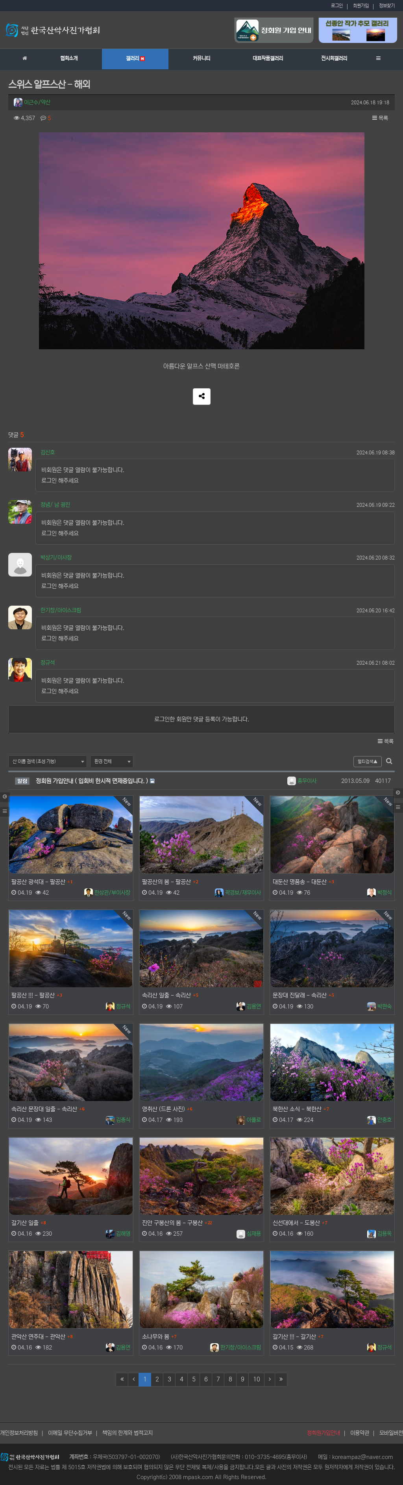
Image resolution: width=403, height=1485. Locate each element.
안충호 (379, 1120)
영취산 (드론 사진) (163, 1109)
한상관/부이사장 (107, 893)
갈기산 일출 (25, 1223)
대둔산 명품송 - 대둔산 (300, 882)
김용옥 (379, 1234)
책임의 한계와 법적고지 (127, 1433)
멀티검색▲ (367, 761)
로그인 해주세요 (60, 480)
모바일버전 (391, 1433)
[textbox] (48, 762)
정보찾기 (387, 5)
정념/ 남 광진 (55, 505)
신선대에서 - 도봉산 (296, 1223)
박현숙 (379, 1006)
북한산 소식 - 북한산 (297, 1109)
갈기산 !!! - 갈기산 (294, 1336)
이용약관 (359, 1433)
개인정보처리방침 (19, 1433)
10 (256, 1379)
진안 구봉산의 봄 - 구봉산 (172, 1223)
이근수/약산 (32, 102)
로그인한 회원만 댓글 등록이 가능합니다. (201, 719)
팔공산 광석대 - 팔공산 (38, 882)
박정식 (379, 893)
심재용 (249, 1234)
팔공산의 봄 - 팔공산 (166, 882)
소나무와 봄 (155, 1336)
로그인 (337, 5)
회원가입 (361, 5)
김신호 (48, 452)
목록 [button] (380, 118)
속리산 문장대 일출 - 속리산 (44, 1109)
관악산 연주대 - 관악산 (38, 1336)
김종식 (118, 1120)
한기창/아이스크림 (61, 610)
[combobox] (47, 761)
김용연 (249, 1006)
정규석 (48, 663)
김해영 (118, 1234)
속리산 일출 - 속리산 (166, 995)
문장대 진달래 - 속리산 (300, 995)
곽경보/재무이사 (238, 893)
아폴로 (249, 1120)
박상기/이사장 (56, 557)
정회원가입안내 (323, 1433)
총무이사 (301, 781)
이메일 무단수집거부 (70, 1433)
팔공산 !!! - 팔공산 (33, 995)
